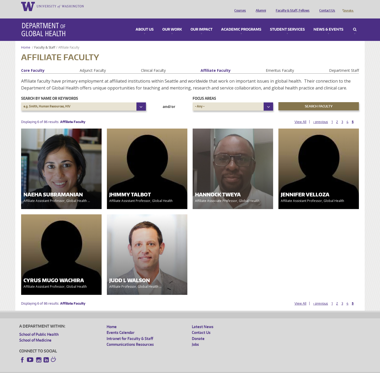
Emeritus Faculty (280, 62)
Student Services (287, 22)
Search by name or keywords (49, 91)
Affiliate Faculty (216, 62)
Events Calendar (121, 325)
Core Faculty (33, 62)
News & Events (328, 22)
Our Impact (201, 22)
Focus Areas (204, 91)
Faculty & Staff (44, 40)
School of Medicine (35, 332)
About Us (145, 22)
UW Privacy (88, 369)
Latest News (202, 319)
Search (355, 22)
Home (25, 40)
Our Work (172, 22)
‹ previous (320, 114)
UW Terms (110, 369)
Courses (239, 6)
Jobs (195, 337)
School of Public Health (39, 327)
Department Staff (344, 62)
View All (300, 114)
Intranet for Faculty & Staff (130, 331)
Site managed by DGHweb (141, 369)
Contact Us (326, 6)
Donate (348, 6)
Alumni (259, 6)
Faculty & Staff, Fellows (291, 6)
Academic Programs (241, 22)
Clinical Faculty (153, 62)
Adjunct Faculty (93, 62)
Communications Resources (130, 337)
